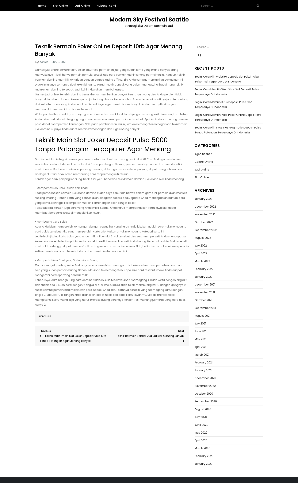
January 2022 (203, 277)
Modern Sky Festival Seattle (149, 20)
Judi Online (82, 6)
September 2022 (206, 230)
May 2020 (201, 433)
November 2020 (205, 386)
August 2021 (202, 316)
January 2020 (203, 464)
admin (44, 62)
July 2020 (201, 417)
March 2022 (202, 261)
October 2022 (204, 222)
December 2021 (205, 284)
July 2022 (201, 245)
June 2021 (201, 331)
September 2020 (206, 401)
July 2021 (200, 323)
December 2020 (205, 378)
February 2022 (204, 269)
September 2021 (205, 308)
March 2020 (202, 448)
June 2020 (201, 425)
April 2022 (201, 253)
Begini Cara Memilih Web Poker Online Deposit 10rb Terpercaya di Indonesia (228, 117)
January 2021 (203, 370)
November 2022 (205, 214)
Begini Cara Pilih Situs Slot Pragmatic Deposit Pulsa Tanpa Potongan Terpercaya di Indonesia (228, 130)
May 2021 (200, 339)
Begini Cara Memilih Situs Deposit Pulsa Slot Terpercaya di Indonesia (223, 104)
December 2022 (205, 207)
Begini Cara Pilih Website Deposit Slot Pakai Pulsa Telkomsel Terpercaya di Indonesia (227, 79)
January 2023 (203, 199)
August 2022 (203, 238)
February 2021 (203, 362)
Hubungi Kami (106, 6)
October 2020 (204, 394)
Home (42, 6)
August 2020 (203, 409)
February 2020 (204, 456)
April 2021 (200, 347)
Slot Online (60, 6)
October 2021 (203, 300)
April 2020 (201, 440)
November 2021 (205, 292)
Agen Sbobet (203, 154)
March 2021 (202, 355)
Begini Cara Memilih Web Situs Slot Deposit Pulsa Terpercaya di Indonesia (227, 91)
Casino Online (204, 162)
